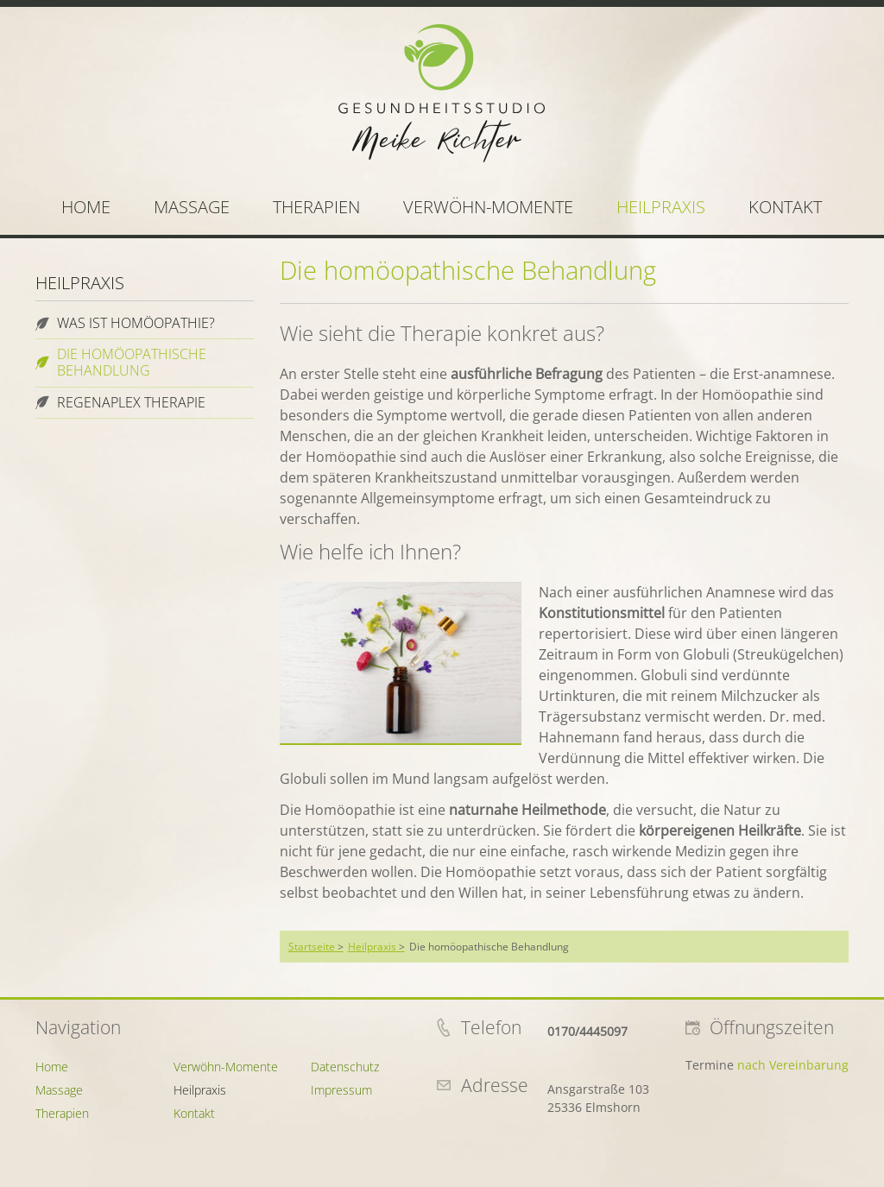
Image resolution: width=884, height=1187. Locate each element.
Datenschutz (345, 1066)
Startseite (311, 946)
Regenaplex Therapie (131, 402)
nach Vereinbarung (793, 1065)
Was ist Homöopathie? (136, 322)
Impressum (341, 1090)
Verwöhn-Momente (488, 206)
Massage (192, 206)
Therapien (316, 206)
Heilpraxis (660, 206)
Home (85, 206)
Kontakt (785, 206)
